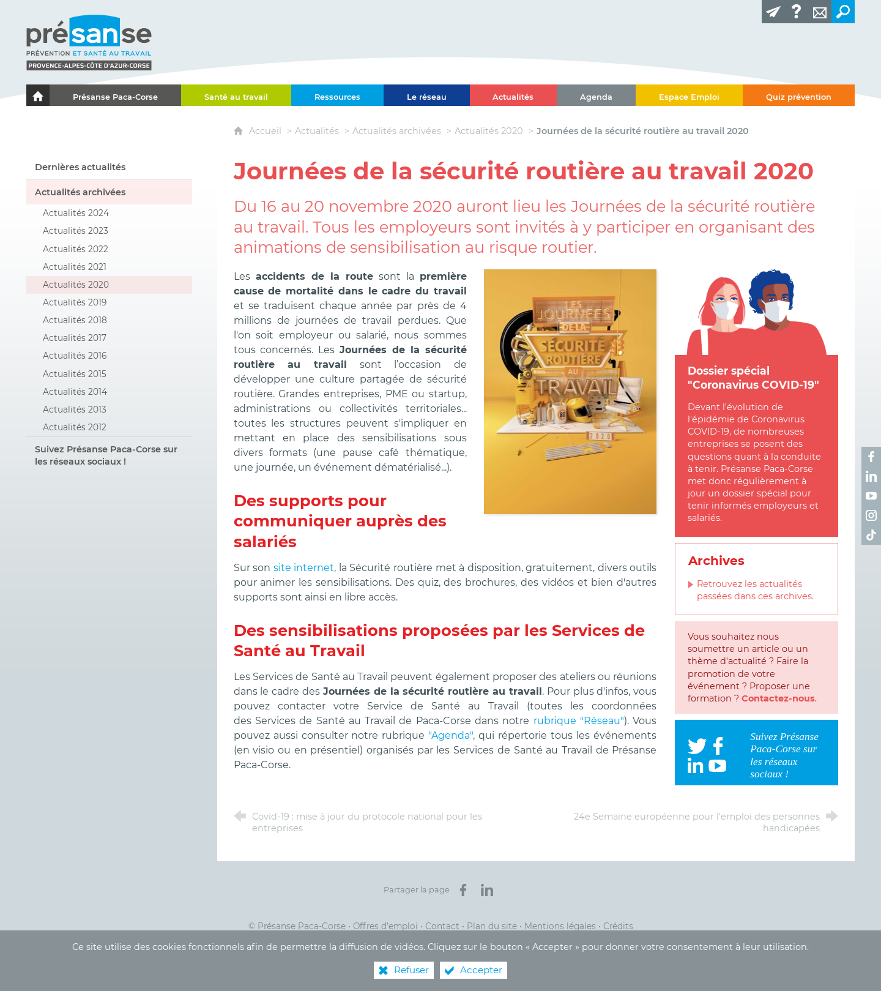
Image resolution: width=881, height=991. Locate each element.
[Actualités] (513, 95)
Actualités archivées (396, 130)
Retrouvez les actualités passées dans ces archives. (755, 590)
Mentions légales (560, 926)
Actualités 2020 (489, 130)
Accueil (266, 130)
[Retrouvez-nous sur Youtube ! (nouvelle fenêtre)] (871, 496)
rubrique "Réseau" (578, 721)
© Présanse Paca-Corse (297, 926)
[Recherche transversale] (843, 11)
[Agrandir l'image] (570, 391)
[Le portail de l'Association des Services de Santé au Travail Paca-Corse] (38, 95)
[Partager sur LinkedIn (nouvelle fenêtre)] (487, 890)
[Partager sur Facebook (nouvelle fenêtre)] (463, 890)
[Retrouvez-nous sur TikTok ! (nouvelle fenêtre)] (871, 535)
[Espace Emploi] (689, 95)
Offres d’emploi (385, 926)
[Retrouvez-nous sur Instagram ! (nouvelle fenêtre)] (871, 515)
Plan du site (492, 926)
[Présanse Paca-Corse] (115, 95)
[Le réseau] (427, 95)
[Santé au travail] (236, 95)
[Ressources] (337, 95)
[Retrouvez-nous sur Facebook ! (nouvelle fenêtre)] (871, 456)
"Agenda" (450, 735)
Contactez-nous (778, 698)
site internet (304, 568)
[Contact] (819, 11)
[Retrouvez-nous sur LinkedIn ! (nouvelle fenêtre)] (871, 476)
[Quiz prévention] (799, 95)
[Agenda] (596, 95)
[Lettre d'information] (773, 11)
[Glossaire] (796, 11)
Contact (442, 926)
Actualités (317, 130)
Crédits (618, 926)
